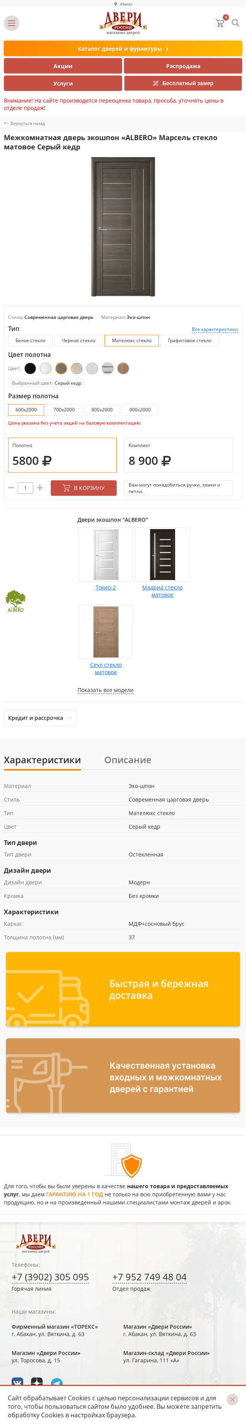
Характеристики (42, 759)
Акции (62, 66)
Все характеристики (215, 329)
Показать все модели (105, 690)
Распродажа (183, 66)
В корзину (83, 488)
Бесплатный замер (183, 83)
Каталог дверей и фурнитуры (123, 49)
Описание (127, 759)
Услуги (63, 83)
